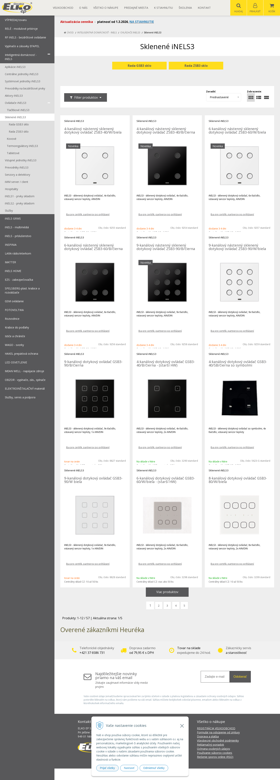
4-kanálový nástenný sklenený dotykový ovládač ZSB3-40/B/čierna (165, 131)
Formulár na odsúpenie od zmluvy (218, 732)
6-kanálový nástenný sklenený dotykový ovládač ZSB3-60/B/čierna (93, 247)
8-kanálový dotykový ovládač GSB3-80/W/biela (238, 480)
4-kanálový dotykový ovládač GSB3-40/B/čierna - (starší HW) (165, 364)
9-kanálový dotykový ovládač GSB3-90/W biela (93, 480)
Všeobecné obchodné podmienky (218, 741)
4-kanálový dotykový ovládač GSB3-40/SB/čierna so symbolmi (238, 364)
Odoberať (240, 676)
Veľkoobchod (63, 8)
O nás (83, 8)
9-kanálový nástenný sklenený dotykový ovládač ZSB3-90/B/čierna (165, 247)
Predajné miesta (136, 8)
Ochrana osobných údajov (213, 749)
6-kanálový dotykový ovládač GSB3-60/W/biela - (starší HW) (165, 480)
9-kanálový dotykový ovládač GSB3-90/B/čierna (93, 364)
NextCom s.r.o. (210, 774)
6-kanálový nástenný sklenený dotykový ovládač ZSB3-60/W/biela (237, 131)
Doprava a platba (208, 736)
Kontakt (204, 8)
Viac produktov (167, 592)
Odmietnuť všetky (154, 768)
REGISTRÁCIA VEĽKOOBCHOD (216, 728)
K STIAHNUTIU (163, 8)
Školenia (185, 8)
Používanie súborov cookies (214, 753)
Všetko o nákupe (105, 8)
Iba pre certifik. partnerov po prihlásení (87, 214)
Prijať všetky (107, 768)
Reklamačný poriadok (210, 745)
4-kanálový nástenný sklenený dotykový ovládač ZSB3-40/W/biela (93, 131)
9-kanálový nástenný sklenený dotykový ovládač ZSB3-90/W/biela (237, 247)
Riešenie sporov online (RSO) (215, 757)
